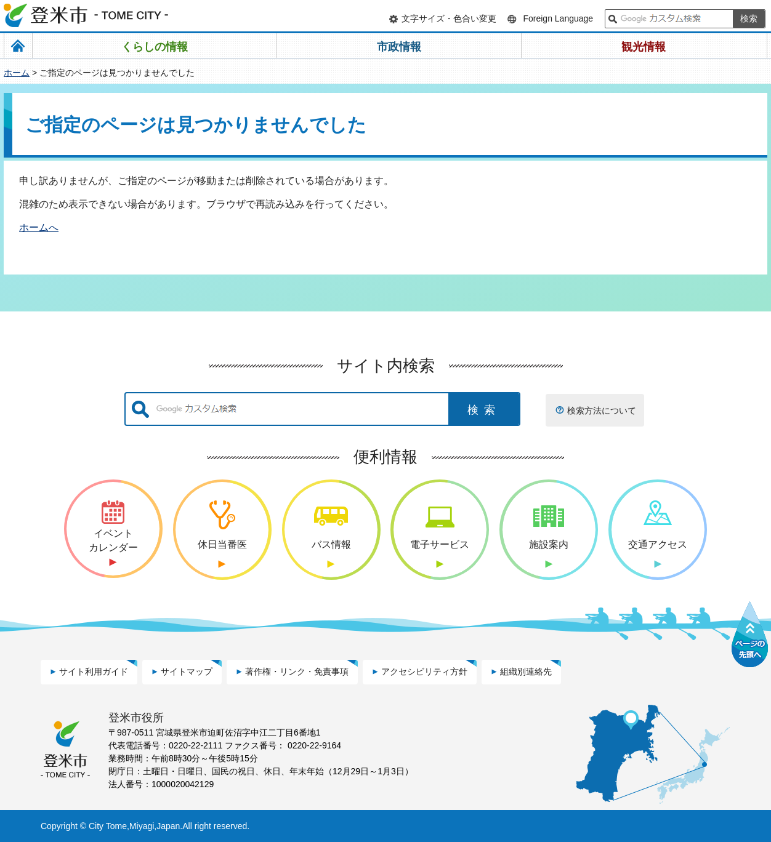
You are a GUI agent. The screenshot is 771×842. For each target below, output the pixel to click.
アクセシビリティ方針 (424, 671)
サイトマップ (186, 671)
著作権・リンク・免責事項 (297, 671)
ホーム (17, 73)
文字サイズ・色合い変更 (449, 18)
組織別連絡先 (526, 671)
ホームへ (39, 227)
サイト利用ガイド (93, 671)
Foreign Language (558, 18)
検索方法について (601, 410)
